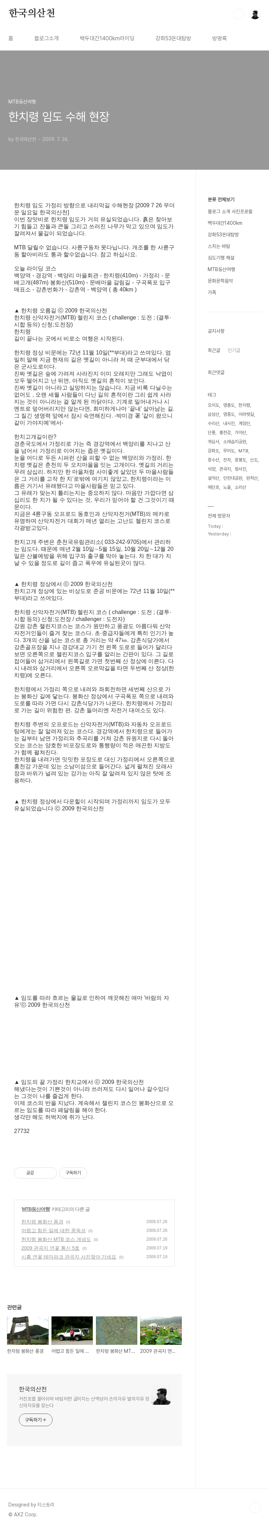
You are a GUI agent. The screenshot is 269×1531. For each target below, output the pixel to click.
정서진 (240, 469)
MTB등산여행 (36, 1209)
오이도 (213, 405)
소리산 (240, 487)
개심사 (213, 441)
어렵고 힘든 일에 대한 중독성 (53, 1230)
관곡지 (225, 469)
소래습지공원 (234, 441)
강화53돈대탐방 (173, 38)
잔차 (227, 460)
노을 (227, 487)
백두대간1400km (225, 223)
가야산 (240, 432)
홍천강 (225, 432)
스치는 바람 (219, 246)
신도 (254, 460)
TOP (255, 1507)
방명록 (219, 38)
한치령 (244, 405)
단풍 (211, 432)
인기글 (234, 350)
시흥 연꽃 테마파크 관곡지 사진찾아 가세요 (68, 1257)
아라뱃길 (246, 414)
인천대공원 (232, 478)
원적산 (252, 478)
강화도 (213, 450)
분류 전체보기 (221, 199)
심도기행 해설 (221, 258)
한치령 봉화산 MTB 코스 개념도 (56, 1239)
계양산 (244, 423)
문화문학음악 (220, 281)
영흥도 (229, 405)
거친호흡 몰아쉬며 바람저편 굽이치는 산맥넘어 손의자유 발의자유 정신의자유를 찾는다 (84, 1402)
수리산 (213, 423)
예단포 (213, 487)
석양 (211, 469)
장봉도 (240, 460)
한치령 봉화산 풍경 (42, 1222)
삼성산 (213, 414)
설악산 (213, 478)
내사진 (229, 423)
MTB (243, 450)
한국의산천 (31, 14)
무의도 (229, 450)
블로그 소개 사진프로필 (230, 211)
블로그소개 (46, 38)
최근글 (214, 350)
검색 (239, 14)
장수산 (213, 460)
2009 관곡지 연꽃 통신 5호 (50, 1248)
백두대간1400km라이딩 (107, 38)
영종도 (229, 414)
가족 (212, 292)
